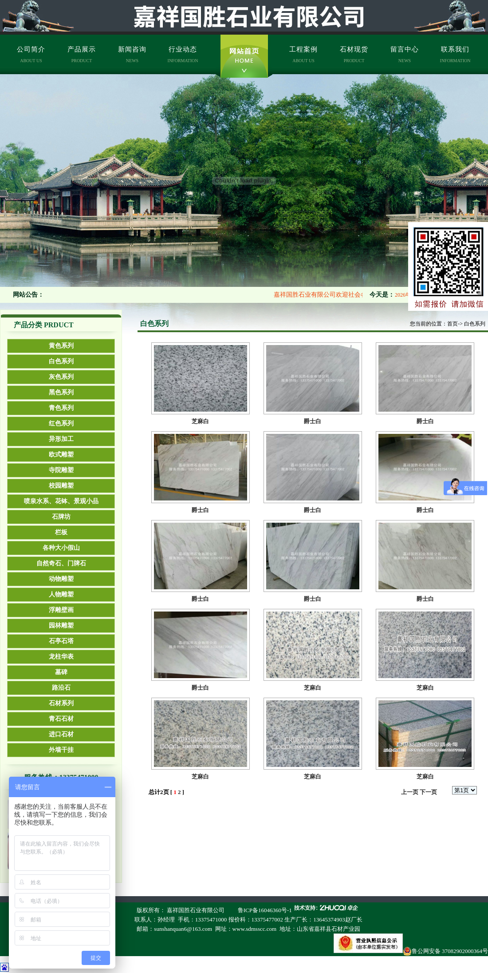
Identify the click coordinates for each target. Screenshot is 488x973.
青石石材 (61, 718)
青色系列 (61, 408)
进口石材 (61, 734)
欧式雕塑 (61, 454)
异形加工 (61, 439)
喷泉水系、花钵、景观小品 (61, 501)
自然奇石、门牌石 (61, 563)
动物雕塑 (61, 579)
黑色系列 (61, 392)
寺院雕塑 (61, 470)
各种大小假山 (61, 547)
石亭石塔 (61, 641)
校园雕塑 (61, 485)
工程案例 (303, 54)
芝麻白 (200, 421)
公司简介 (31, 54)
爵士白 (312, 421)
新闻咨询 (132, 54)
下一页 (428, 792)
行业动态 (183, 54)
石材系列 (61, 703)
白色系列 (61, 361)
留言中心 (404, 54)
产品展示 (81, 54)
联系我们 (455, 54)
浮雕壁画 (61, 610)
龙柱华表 (61, 656)
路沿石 (61, 687)
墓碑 (61, 672)
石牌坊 (61, 516)
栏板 (61, 532)
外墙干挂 (61, 750)
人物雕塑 (61, 594)
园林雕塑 (61, 625)
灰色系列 (61, 376)
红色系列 (61, 423)
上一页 (409, 792)
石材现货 (354, 54)
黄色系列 (61, 345)
